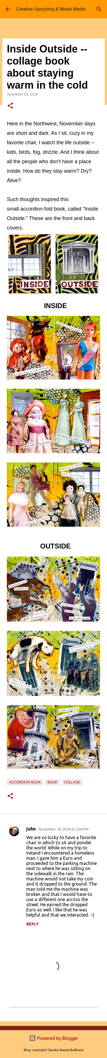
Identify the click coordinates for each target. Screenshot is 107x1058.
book (52, 782)
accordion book (25, 782)
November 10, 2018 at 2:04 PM (63, 829)
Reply (32, 924)
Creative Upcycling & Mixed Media (51, 9)
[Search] (99, 9)
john (31, 828)
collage (72, 782)
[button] (10, 106)
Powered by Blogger (53, 1038)
